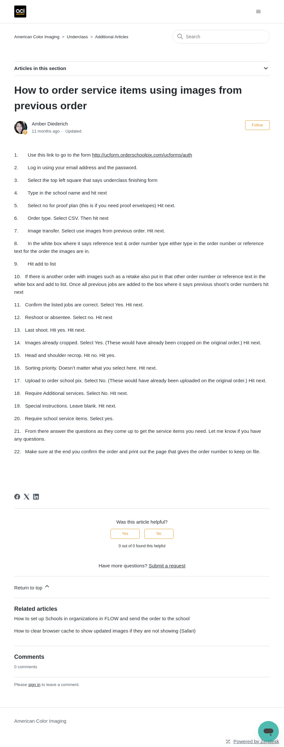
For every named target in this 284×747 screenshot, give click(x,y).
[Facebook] (17, 497)
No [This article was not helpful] (158, 533)
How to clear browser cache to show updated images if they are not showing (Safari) (104, 631)
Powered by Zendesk (256, 741)
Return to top (32, 586)
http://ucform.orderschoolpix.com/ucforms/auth (142, 155)
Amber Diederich (50, 123)
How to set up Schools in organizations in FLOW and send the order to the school (102, 618)
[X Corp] (27, 497)
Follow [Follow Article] (257, 125)
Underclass (78, 36)
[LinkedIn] (36, 497)
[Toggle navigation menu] (258, 11)
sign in (34, 684)
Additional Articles (111, 36)
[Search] (221, 36)
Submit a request (166, 565)
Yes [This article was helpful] (125, 533)
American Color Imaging (36, 36)
